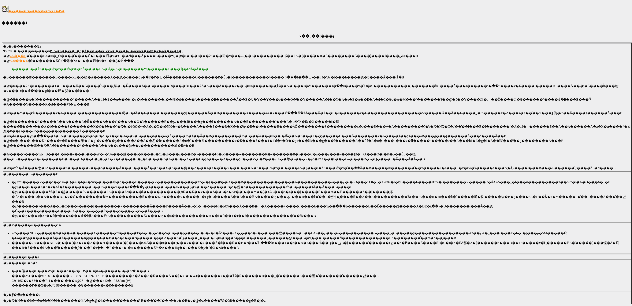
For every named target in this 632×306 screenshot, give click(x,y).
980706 (8, 51)
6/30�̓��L (19, 61)
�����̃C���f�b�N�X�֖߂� (33, 11)
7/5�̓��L (18, 56)
